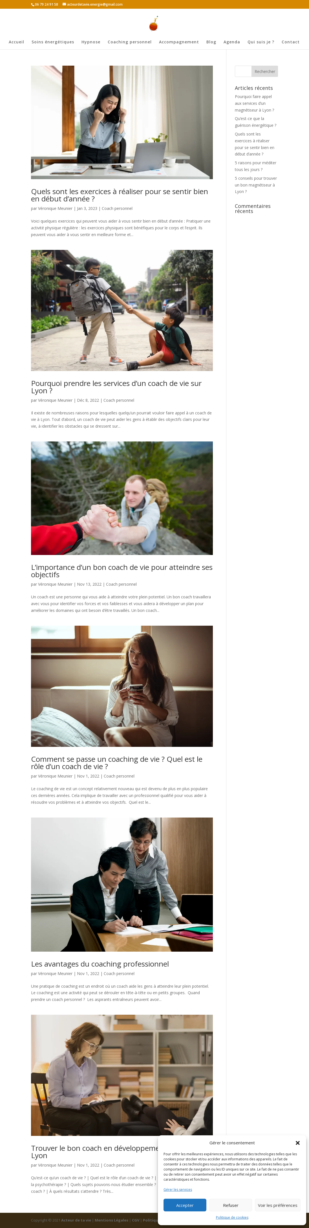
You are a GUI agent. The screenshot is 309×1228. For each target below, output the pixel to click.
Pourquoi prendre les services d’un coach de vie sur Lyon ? (116, 387)
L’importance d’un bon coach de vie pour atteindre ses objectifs (122, 570)
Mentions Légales (112, 1220)
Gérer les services (178, 1189)
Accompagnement (179, 42)
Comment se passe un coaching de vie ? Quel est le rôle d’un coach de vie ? (116, 762)
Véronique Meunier (55, 208)
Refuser (231, 1205)
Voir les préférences (277, 1205)
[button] (298, 1143)
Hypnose (90, 42)
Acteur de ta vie (76, 1220)
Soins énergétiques (53, 42)
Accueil (16, 42)
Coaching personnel (130, 42)
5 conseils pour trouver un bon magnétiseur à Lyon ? (256, 185)
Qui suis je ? (261, 42)
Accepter (185, 1205)
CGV (136, 1220)
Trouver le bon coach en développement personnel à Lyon (119, 1151)
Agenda (232, 42)
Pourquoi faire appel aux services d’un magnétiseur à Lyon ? (254, 103)
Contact (291, 42)
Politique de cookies (232, 1217)
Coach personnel (117, 208)
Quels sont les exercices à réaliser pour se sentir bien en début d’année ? (119, 195)
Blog (211, 42)
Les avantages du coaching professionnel (100, 964)
